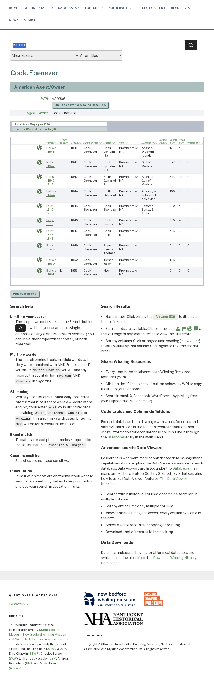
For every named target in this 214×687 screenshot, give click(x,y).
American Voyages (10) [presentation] (32, 124)
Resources (180, 8)
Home (13, 8)
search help (24, 293)
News (13, 20)
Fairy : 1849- (50, 247)
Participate (120, 8)
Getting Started (38, 8)
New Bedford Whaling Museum (45, 634)
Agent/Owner (37, 113)
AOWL (64, 649)
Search (30, 20)
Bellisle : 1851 (51, 272)
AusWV (15, 668)
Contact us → (18, 604)
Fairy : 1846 (50, 222)
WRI (44, 99)
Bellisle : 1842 (51, 164)
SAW (13, 658)
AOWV (51, 649)
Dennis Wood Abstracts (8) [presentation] (35, 129)
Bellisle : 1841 (51, 149)
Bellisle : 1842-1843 (51, 180)
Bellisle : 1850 (51, 261)
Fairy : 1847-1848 (50, 234)
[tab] (59, 124)
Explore (94, 8)
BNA (29, 663)
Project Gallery (150, 8)
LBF (52, 658)
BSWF (34, 653)
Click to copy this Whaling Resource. (80, 104)
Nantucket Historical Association (38, 639)
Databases (69, 8)
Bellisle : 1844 (51, 193)
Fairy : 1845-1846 (50, 209)
